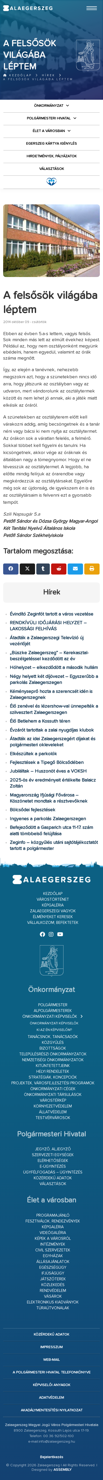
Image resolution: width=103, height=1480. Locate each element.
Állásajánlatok (53, 1262)
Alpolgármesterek (53, 1011)
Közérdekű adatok (53, 1178)
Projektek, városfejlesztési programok (53, 1083)
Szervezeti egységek (53, 1155)
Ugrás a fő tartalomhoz (86, 2)
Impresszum (51, 1347)
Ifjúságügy (53, 1273)
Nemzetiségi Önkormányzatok (53, 1060)
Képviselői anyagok (51, 1385)
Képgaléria (53, 905)
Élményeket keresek (53, 917)
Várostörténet (53, 900)
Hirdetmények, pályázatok (52, 156)
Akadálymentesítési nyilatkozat (51, 1410)
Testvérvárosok (53, 1118)
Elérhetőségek (53, 1161)
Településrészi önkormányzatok (53, 1054)
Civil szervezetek (52, 1250)
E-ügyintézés (53, 1167)
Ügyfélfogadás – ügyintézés (52, 1172)
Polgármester (52, 1005)
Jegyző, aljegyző (53, 1149)
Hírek (48, 75)
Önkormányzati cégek (53, 1089)
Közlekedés (53, 1285)
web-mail (51, 1360)
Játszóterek (53, 1279)
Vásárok (53, 1296)
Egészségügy (52, 1268)
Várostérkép (53, 1101)
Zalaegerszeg (27, 8)
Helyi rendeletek (52, 1072)
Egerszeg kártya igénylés (51, 143)
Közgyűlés (53, 1043)
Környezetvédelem (53, 1106)
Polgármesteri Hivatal (49, 118)
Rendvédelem (53, 1291)
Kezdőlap (17, 75)
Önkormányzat (48, 106)
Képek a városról (53, 1239)
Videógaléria (53, 1233)
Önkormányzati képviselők (49, 1017)
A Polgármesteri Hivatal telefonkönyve (52, 1372)
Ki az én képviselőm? (54, 1030)
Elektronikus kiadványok (53, 1302)
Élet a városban (49, 131)
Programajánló (53, 1215)
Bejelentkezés (51, 1457)
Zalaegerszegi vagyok (53, 911)
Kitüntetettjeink (53, 1066)
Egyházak (53, 1256)
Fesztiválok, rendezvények (53, 1221)
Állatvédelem (53, 1112)
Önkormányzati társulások (53, 1095)
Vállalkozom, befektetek (53, 923)
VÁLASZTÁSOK (51, 169)
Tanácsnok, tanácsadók (53, 1037)
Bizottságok (53, 1048)
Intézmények (52, 1244)
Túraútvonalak (52, 1308)
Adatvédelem (51, 1398)
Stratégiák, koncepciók (53, 1077)
